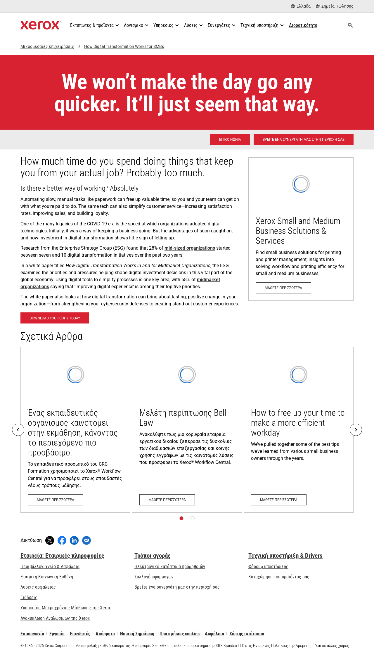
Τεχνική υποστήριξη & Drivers (285, 555)
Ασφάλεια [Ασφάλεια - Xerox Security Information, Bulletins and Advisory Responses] (214, 633)
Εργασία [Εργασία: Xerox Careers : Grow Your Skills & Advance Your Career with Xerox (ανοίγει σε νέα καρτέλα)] (57, 633)
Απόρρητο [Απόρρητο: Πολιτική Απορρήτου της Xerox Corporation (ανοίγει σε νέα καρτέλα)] (105, 633)
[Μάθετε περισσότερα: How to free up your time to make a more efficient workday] (298, 429)
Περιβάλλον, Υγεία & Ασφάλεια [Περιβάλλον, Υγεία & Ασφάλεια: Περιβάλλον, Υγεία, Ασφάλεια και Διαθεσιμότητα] (49, 566)
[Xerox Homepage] (41, 25)
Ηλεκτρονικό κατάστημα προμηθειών (169, 566)
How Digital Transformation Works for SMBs (124, 46)
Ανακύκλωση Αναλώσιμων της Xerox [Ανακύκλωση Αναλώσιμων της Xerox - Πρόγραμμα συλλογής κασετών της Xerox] (55, 618)
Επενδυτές (80, 633)
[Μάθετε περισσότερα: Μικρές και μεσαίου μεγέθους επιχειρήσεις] (301, 229)
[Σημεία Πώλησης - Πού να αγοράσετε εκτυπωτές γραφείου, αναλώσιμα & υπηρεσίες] (335, 6)
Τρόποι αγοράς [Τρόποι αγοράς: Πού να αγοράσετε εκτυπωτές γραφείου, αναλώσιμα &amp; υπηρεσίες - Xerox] (152, 555)
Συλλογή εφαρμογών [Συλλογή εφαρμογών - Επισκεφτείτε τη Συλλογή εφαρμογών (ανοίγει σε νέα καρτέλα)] (154, 577)
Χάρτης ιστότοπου (246, 633)
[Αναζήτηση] (350, 25)
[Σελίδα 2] (192, 518)
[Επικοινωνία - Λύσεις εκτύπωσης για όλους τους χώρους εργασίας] (230, 139)
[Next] (355, 429)
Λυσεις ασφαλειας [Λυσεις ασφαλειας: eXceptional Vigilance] (38, 587)
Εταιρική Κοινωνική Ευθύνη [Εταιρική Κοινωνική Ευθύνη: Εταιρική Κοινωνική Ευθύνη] (46, 577)
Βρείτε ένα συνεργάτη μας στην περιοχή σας (177, 587)
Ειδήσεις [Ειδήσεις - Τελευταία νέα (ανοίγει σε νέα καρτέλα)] (28, 597)
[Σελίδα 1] (181, 518)
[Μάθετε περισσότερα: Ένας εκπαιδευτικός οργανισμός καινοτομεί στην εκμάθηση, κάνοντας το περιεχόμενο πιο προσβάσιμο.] (75, 429)
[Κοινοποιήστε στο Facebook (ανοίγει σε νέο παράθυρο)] (62, 540)
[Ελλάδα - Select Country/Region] (301, 6)
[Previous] (18, 429)
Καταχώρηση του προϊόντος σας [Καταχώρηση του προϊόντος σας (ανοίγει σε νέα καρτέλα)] (278, 577)
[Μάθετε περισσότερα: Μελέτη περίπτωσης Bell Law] (187, 429)
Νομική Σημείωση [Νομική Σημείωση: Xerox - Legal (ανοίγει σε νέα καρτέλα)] (137, 633)
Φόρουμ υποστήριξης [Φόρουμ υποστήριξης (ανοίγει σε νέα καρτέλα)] (268, 566)
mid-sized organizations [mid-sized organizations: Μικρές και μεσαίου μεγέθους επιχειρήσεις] (190, 248)
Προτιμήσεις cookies (180, 633)
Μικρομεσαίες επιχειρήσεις (47, 46)
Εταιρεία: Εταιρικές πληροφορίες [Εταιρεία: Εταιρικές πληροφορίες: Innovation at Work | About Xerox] (62, 555)
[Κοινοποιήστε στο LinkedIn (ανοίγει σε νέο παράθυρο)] (74, 540)
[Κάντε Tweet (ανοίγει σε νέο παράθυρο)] (50, 540)
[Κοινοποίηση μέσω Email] (86, 540)
